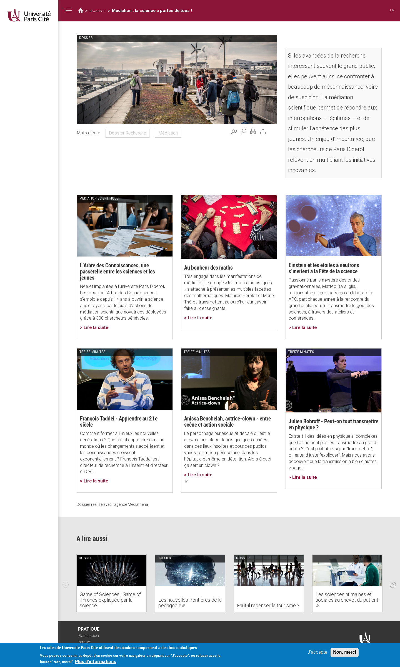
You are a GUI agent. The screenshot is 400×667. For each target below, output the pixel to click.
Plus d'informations (95, 661)
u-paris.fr (97, 10)
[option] (111, 583)
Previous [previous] (65, 583)
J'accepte (317, 652)
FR (392, 10)
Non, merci (344, 652)
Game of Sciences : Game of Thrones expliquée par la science (110, 599)
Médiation (168, 133)
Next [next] (393, 583)
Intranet (84, 642)
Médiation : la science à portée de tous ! (152, 10)
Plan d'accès (89, 635)
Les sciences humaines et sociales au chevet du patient (347, 599)
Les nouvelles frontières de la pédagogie (190, 602)
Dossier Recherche (127, 133)
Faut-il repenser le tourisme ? (268, 605)
